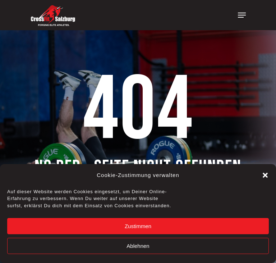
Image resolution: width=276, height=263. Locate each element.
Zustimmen (138, 226)
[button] (265, 175)
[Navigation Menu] (242, 15)
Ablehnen (137, 246)
